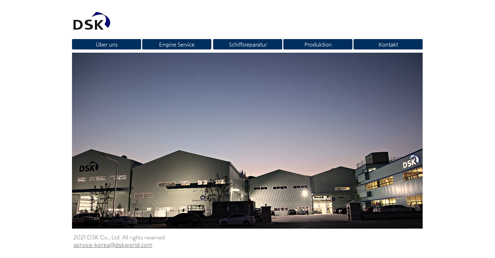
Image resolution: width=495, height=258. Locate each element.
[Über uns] (106, 44)
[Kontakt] (388, 44)
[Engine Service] (176, 44)
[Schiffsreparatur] (247, 44)
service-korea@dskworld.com (112, 245)
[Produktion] (317, 44)
